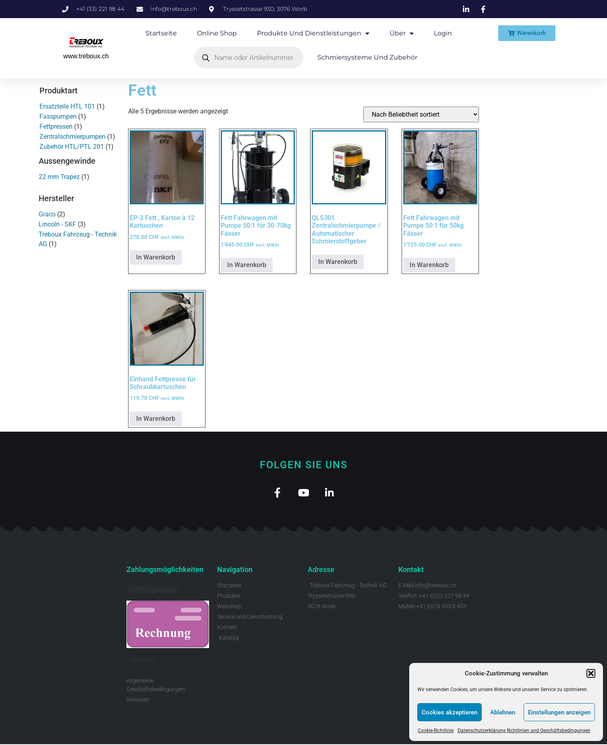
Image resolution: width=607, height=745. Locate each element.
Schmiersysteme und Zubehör (367, 57)
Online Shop (217, 33)
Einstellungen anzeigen (559, 712)
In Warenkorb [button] (155, 257)
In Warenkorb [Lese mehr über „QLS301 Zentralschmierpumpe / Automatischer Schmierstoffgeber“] (337, 261)
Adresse (321, 570)
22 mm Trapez (59, 177)
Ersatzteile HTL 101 (67, 106)
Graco (47, 214)
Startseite (161, 33)
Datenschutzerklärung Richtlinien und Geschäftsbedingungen (524, 730)
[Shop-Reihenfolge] (421, 114)
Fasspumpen (58, 116)
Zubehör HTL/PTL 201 (71, 146)
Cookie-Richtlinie (436, 730)
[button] (591, 673)
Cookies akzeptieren (449, 712)
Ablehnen (502, 712)
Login (443, 33)
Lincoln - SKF (57, 224)
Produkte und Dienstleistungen (313, 33)
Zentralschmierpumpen (72, 136)
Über (401, 33)
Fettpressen (56, 126)
